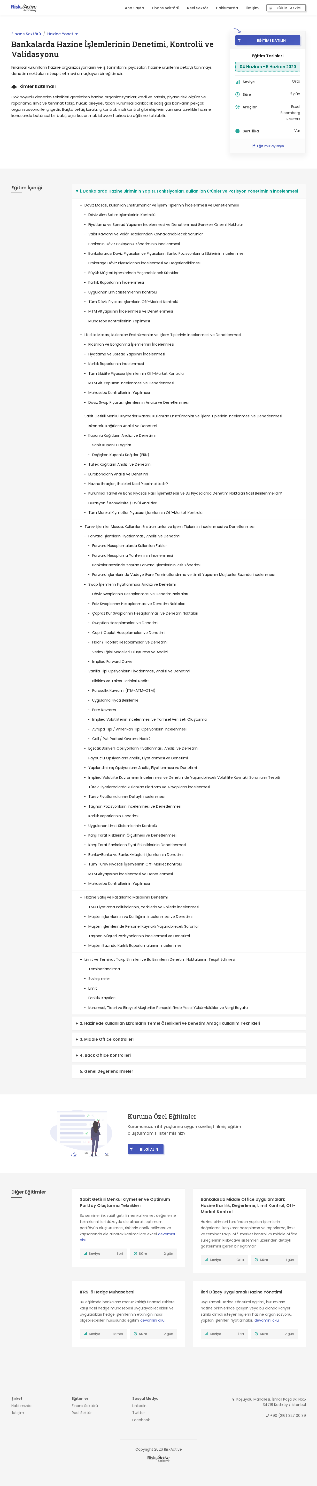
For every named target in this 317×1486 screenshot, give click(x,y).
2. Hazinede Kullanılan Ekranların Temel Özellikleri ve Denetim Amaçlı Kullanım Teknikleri (170, 1023)
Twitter (138, 1412)
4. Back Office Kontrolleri (105, 1055)
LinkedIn (139, 1405)
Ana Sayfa (134, 8)
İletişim (252, 8)
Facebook (141, 1420)
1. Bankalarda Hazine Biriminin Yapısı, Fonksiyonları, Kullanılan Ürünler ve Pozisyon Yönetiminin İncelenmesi (189, 191)
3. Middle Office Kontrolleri (107, 1039)
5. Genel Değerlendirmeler (106, 1071)
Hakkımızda (227, 8)
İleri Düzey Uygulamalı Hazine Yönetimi (241, 1292)
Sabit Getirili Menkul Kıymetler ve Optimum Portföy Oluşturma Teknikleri (125, 1202)
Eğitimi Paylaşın (268, 146)
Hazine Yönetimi (63, 34)
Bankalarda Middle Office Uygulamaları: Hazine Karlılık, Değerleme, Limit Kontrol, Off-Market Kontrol (248, 1205)
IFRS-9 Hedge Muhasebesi (107, 1292)
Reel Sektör (197, 8)
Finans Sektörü (165, 8)
